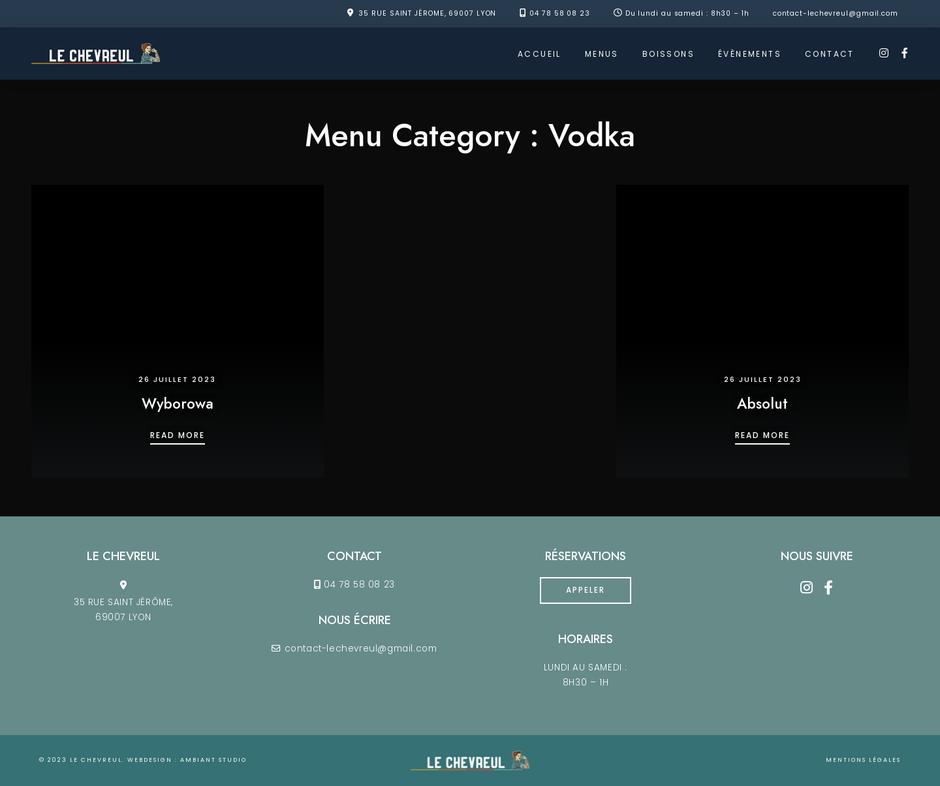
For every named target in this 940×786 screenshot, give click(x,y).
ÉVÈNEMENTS (749, 53)
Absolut (762, 403)
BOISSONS (668, 53)
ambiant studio (213, 760)
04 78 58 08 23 (559, 13)
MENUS (602, 53)
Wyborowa (177, 403)
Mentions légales (863, 760)
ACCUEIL (539, 53)
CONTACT (829, 53)
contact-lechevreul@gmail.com (835, 13)
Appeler (585, 589)
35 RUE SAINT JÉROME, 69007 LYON (427, 13)
